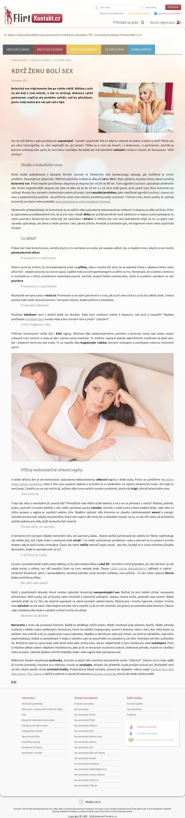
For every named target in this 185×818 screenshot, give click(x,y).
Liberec (37, 674)
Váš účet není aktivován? (112, 13)
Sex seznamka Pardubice (86, 763)
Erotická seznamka (84, 703)
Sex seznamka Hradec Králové (89, 774)
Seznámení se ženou (32, 747)
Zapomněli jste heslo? (139, 13)
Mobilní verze (93, 802)
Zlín (29, 674)
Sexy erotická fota (31, 736)
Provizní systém (135, 703)
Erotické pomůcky (83, 49)
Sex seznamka (81, 709)
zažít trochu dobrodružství (128, 568)
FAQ (24, 714)
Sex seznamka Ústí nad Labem (89, 752)
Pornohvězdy (141, 49)
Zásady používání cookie (34, 725)
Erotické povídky (50, 49)
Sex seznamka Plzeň (84, 720)
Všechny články (18, 49)
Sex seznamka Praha (84, 714)
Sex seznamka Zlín (83, 747)
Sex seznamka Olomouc (86, 780)
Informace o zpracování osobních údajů (42, 709)
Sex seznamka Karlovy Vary (88, 736)
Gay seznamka (134, 709)
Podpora (131, 714)
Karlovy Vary (159, 669)
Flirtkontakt (19, 60)
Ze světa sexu (114, 49)
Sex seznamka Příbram (86, 785)
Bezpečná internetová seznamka (38, 720)
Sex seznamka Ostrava (85, 725)
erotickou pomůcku (103, 674)
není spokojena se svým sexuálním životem (82, 201)
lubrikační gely (34, 319)
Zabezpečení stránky (32, 731)
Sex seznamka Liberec (85, 758)
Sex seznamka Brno (84, 731)
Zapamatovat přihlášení (169, 13)
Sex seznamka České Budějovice (90, 769)
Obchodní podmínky (32, 703)
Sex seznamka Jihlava (85, 742)
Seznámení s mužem (32, 752)
